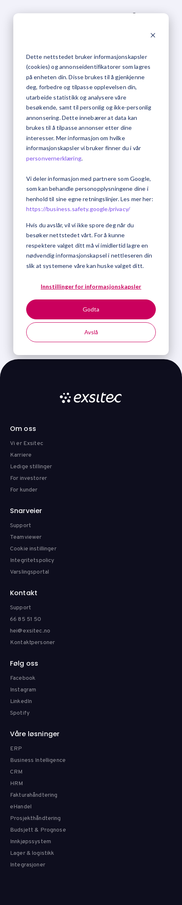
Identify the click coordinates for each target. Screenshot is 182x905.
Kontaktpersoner (32, 642)
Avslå (91, 332)
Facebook (22, 678)
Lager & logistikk (32, 853)
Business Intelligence (38, 760)
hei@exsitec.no (30, 631)
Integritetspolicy (32, 560)
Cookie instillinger (33, 548)
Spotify (20, 713)
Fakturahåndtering (33, 795)
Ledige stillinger (31, 466)
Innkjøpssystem (30, 841)
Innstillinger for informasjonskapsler (91, 286)
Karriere (21, 455)
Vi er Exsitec (26, 443)
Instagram (23, 689)
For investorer (28, 478)
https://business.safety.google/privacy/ (78, 208)
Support (20, 525)
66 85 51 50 (26, 619)
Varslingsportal (29, 572)
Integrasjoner (27, 865)
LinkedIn (21, 701)
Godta (91, 309)
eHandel (21, 806)
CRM (16, 772)
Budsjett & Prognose (38, 830)
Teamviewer (26, 537)
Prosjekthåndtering (35, 818)
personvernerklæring (53, 158)
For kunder (23, 490)
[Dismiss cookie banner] (153, 36)
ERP (16, 748)
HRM (16, 783)
